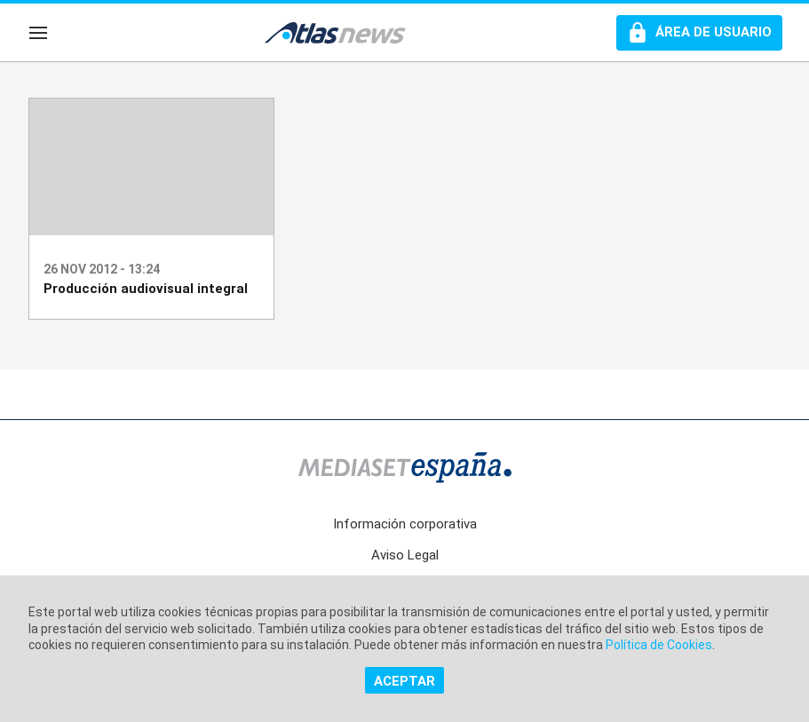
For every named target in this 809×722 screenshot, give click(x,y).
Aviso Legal (405, 555)
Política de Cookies (659, 645)
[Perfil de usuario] (699, 33)
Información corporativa (405, 524)
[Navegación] (38, 33)
